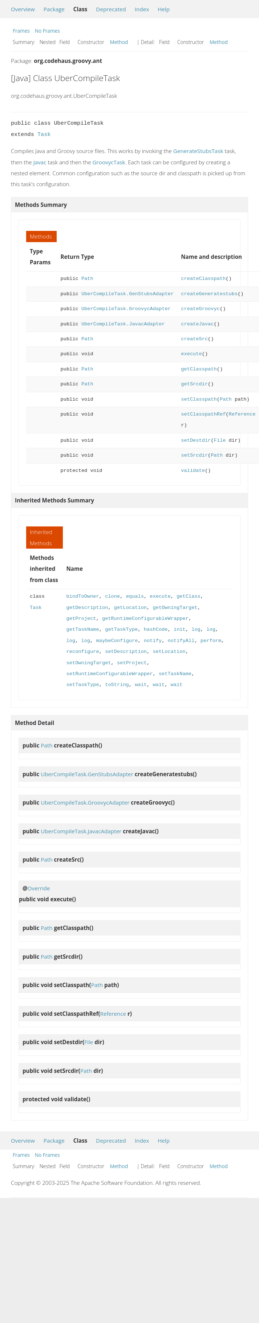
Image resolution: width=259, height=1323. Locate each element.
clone (112, 596)
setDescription (126, 651)
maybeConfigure (117, 640)
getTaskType (121, 629)
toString (117, 684)
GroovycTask (109, 162)
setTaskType (82, 684)
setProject (132, 663)
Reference (241, 414)
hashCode (156, 629)
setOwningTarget (88, 663)
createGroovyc (200, 308)
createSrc (194, 339)
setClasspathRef (203, 414)
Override (39, 888)
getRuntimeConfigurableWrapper (145, 618)
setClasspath (198, 399)
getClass (189, 596)
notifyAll (180, 640)
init (180, 629)
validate (193, 470)
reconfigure (82, 651)
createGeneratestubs (209, 293)
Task (43, 134)
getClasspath (198, 369)
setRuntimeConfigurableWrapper (109, 673)
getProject (81, 618)
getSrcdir (194, 384)
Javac (39, 162)
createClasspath (203, 278)
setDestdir (196, 440)
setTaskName (175, 673)
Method (119, 42)
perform (211, 640)
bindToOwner (82, 596)
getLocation (130, 607)
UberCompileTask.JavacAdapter (123, 324)
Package (54, 9)
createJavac (197, 324)
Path (87, 278)
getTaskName (82, 629)
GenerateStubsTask (198, 151)
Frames (21, 30)
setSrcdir (194, 455)
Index (142, 9)
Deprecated (111, 9)
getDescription (87, 607)
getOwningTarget (175, 607)
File (220, 440)
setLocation (169, 651)
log (196, 629)
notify (153, 640)
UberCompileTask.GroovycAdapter (126, 308)
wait (141, 684)
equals (135, 596)
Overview (23, 9)
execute (191, 353)
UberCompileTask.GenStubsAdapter (127, 293)
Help (164, 9)
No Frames (47, 30)
